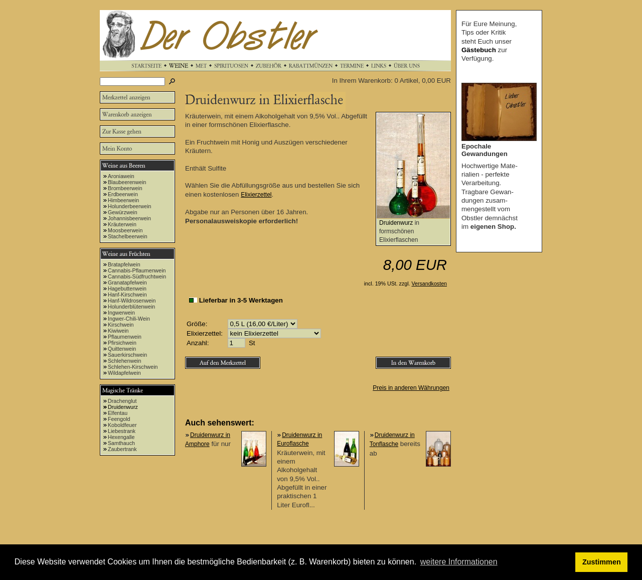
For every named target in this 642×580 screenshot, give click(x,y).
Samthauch (121, 443)
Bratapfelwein (124, 264)
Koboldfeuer (122, 425)
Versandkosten (429, 283)
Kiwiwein (118, 331)
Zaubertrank (122, 449)
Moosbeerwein (125, 230)
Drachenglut (122, 401)
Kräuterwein (122, 224)
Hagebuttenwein (127, 288)
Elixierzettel (256, 194)
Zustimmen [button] (601, 562)
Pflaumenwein (124, 337)
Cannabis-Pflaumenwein (137, 270)
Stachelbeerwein (127, 236)
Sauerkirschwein (127, 355)
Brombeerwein (125, 188)
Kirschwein (121, 325)
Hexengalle (121, 437)
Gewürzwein (122, 212)
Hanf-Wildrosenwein (131, 301)
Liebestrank (121, 431)
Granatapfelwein (127, 282)
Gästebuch (478, 50)
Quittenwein (122, 349)
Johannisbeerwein (129, 218)
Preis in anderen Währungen (411, 387)
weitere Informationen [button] (459, 561)
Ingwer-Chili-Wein (129, 319)
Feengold (119, 419)
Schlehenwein (124, 361)
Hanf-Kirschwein (127, 295)
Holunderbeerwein (129, 206)
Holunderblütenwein (131, 307)
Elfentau (117, 413)
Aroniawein (121, 176)
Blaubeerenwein (127, 182)
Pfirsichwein (122, 343)
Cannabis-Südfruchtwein (137, 276)
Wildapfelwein (124, 373)
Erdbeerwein (123, 194)
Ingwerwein (121, 313)
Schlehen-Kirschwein (133, 367)
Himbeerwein (123, 200)
